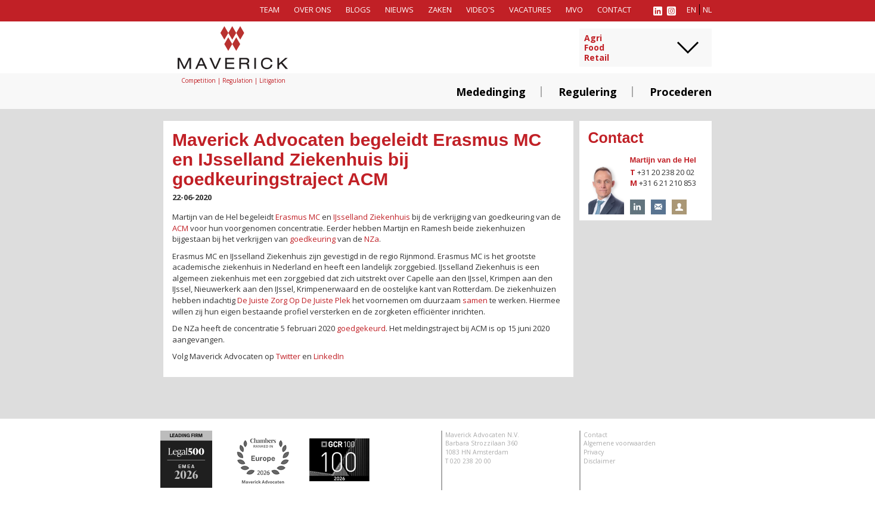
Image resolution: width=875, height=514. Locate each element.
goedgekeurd (361, 328)
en (691, 9)
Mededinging (491, 91)
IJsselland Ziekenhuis (371, 216)
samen (475, 300)
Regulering (587, 91)
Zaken (440, 9)
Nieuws (399, 9)
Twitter (288, 356)
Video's (480, 9)
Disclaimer (599, 461)
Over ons (312, 9)
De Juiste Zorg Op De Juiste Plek (293, 300)
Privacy (594, 452)
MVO (574, 9)
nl (707, 9)
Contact (614, 9)
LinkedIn (329, 356)
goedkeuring (313, 238)
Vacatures (530, 9)
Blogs (358, 9)
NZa (371, 238)
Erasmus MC (297, 216)
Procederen (681, 91)
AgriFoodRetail (596, 48)
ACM (180, 228)
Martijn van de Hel (663, 159)
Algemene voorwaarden (620, 443)
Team (270, 9)
